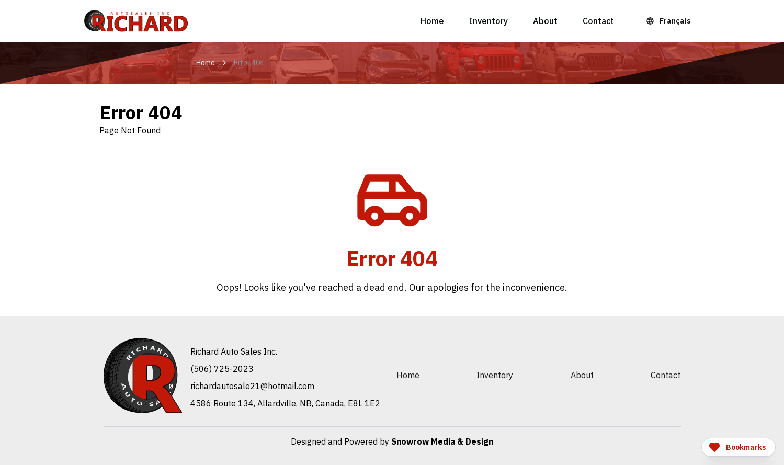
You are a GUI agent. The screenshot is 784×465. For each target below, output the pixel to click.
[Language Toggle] (669, 21)
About (545, 21)
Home (432, 21)
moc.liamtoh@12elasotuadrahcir (252, 386)
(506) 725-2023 (222, 369)
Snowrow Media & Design (442, 441)
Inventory (488, 21)
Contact (598, 21)
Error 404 (249, 62)
